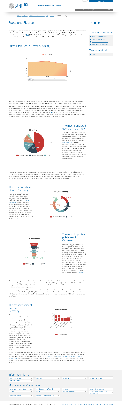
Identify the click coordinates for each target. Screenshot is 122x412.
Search (85, 1)
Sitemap (65, 404)
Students (39, 378)
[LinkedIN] (95, 23)
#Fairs (52, 112)
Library (38, 391)
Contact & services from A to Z (45, 396)
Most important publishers (100, 42)
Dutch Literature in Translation (49, 6)
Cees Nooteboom (67, 142)
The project (96, 10)
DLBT (27, 35)
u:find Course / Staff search (44, 389)
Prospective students (15, 378)
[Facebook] (91, 23)
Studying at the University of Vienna (20, 389)
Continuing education (96, 378)
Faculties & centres (15, 396)
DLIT (47, 16)
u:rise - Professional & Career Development (99, 392)
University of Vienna (22, 16)
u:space (11, 391)
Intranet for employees (97, 389)
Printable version (108, 404)
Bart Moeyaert (49, 356)
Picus (16, 218)
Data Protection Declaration (92, 404)
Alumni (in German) (15, 380)
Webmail (65, 389)
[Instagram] (99, 23)
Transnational (87, 10)
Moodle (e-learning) (69, 391)
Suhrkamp (80, 272)
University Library (107, 10)
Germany (52, 16)
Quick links (101, 1)
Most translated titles (98, 39)
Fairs (93, 54)
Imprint (71, 404)
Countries (78, 10)
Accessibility (79, 404)
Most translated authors (99, 36)
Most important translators (100, 44)
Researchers (67, 378)
